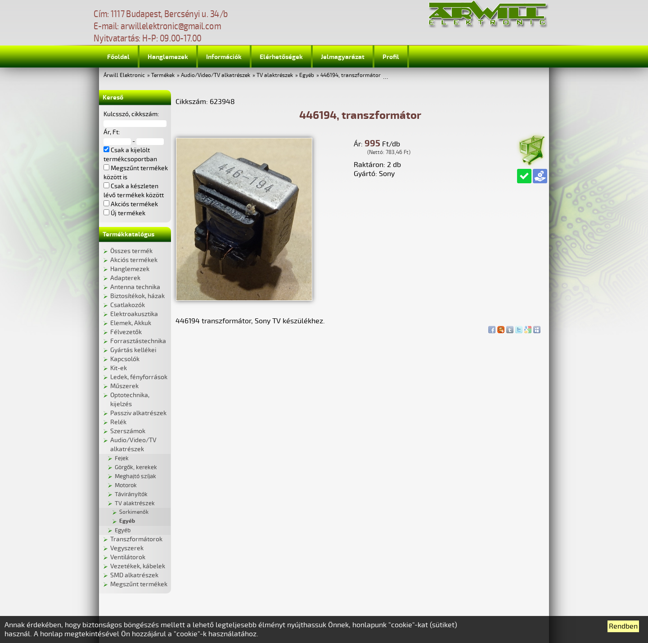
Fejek (122, 458)
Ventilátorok (127, 557)
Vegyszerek (127, 548)
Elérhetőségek (281, 57)
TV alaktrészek (274, 75)
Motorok (126, 485)
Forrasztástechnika (138, 341)
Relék (118, 422)
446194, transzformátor (350, 75)
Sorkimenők (133, 512)
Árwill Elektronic (124, 75)
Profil (390, 57)
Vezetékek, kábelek (137, 566)
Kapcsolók (125, 359)
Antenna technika (135, 287)
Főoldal (118, 57)
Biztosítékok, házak (137, 296)
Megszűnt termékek (138, 584)
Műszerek (124, 386)
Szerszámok (127, 431)
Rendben (623, 626)
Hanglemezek (168, 57)
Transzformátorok (136, 539)
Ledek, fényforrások (138, 377)
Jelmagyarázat (342, 57)
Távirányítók (131, 494)
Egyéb (306, 75)
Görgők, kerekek (136, 467)
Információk (224, 57)
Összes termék (131, 251)
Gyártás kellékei (133, 350)
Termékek (163, 75)
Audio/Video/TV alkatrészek (215, 75)
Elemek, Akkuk (130, 323)
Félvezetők (126, 332)
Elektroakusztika (134, 314)
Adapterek (125, 278)
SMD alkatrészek (134, 575)
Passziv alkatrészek (138, 413)
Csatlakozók (127, 305)
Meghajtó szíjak (135, 476)
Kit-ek (118, 368)
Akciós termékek (134, 260)
